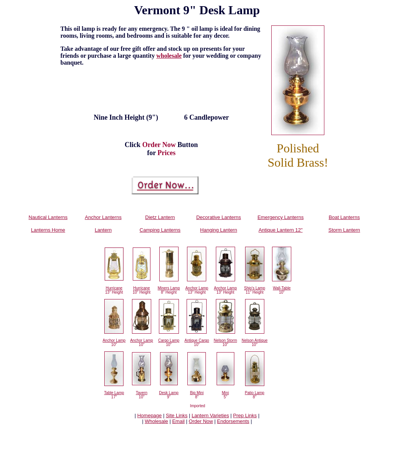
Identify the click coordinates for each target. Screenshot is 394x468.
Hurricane (114, 288)
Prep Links (245, 415)
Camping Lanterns (160, 230)
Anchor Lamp (196, 288)
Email (178, 421)
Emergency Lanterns (280, 217)
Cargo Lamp (168, 340)
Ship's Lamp (254, 288)
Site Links (176, 415)
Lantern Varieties (210, 415)
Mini (225, 393)
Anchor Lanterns (103, 217)
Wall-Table (281, 288)
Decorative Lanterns (218, 217)
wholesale (169, 55)
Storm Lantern (344, 230)
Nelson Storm (225, 340)
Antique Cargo (196, 340)
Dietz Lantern (160, 217)
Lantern (103, 230)
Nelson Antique (254, 340)
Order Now (201, 421)
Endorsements (233, 421)
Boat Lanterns (344, 217)
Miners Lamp (169, 288)
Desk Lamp (169, 393)
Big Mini (197, 393)
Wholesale (156, 421)
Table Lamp (114, 393)
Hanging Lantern (218, 230)
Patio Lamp (254, 393)
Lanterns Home (48, 230)
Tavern (141, 393)
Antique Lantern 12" (280, 230)
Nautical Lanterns (47, 217)
